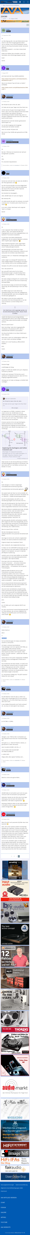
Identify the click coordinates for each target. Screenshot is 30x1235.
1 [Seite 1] (14, 856)
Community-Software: (15, 1232)
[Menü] (28, 2)
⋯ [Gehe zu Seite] (16, 856)
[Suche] (20, 2)
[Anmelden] (24, 2)
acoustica (17, 165)
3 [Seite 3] (18, 856)
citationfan (17, 679)
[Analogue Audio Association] (9, 2)
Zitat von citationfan (10, 398)
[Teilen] (27, 25)
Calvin (4, 638)
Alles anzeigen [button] (15, 408)
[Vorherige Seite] (11, 856)
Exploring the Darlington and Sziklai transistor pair (14, 449)
